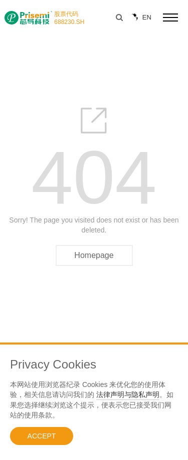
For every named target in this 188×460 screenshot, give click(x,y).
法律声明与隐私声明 (127, 394)
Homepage (93, 255)
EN (140, 17)
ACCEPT (42, 436)
